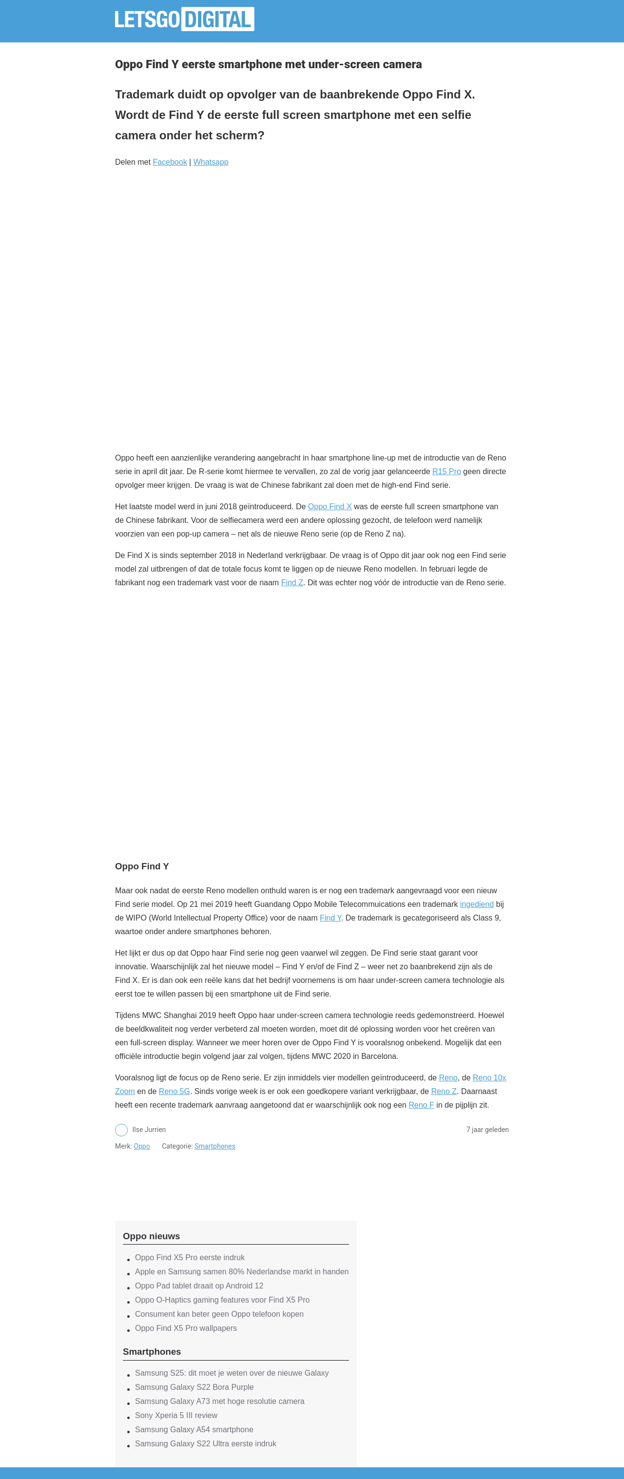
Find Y (330, 918)
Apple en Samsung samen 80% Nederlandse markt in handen (242, 1272)
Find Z (292, 582)
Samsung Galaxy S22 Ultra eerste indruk (205, 1444)
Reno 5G (174, 1091)
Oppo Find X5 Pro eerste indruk (190, 1257)
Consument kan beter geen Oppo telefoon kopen (219, 1314)
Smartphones (215, 1146)
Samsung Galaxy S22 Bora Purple (194, 1387)
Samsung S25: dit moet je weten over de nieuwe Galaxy (232, 1373)
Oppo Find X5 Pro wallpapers (186, 1328)
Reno (448, 1078)
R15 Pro (446, 471)
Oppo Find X (330, 506)
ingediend (477, 904)
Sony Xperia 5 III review (176, 1415)
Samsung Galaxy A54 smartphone (194, 1429)
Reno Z (443, 1091)
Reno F (421, 1105)
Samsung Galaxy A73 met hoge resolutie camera (220, 1401)
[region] (236, 1177)
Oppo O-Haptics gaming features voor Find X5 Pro (222, 1300)
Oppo (142, 1146)
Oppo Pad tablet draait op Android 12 (199, 1286)
